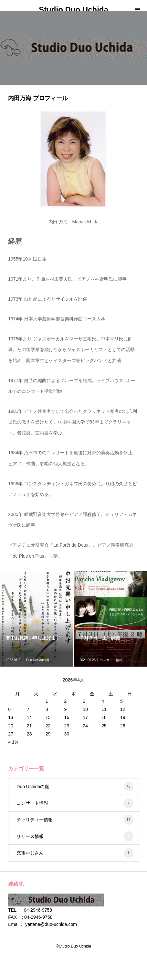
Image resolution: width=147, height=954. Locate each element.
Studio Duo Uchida (73, 9)
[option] (37, 619)
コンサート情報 (74, 803)
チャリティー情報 (74, 820)
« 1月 (13, 742)
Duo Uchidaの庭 (74, 786)
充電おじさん (74, 853)
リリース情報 (74, 836)
